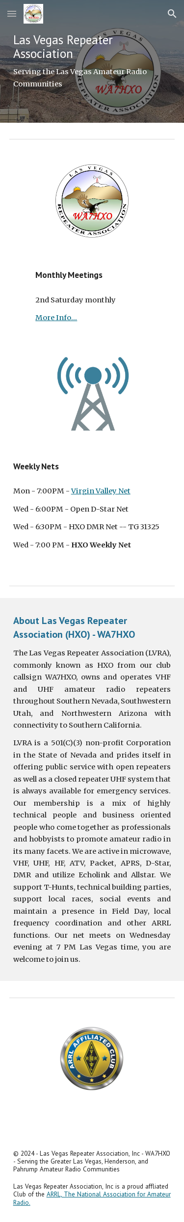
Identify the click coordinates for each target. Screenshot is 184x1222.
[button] (12, 13)
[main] (92, 61)
